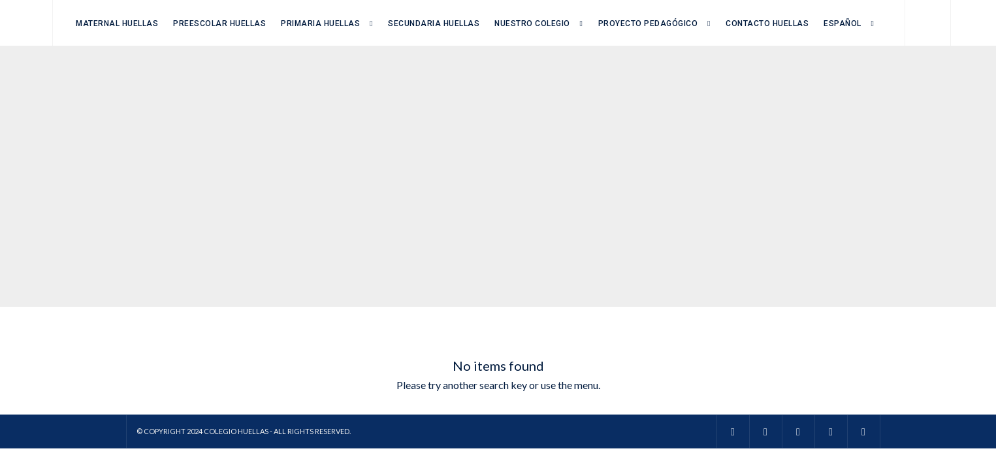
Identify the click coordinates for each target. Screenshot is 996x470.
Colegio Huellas (236, 431)
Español (842, 23)
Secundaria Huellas (433, 23)
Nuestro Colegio (532, 23)
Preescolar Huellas (219, 23)
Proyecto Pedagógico (648, 23)
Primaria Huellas (320, 23)
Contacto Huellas (767, 23)
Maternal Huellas (117, 23)
